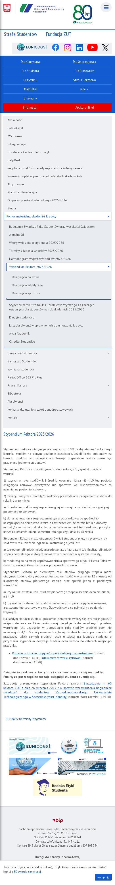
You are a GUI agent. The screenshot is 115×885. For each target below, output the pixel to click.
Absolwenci (15, 401)
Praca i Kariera (58, 385)
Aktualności (15, 120)
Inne (84, 89)
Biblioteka (14, 393)
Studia (12, 208)
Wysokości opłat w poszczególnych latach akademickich (45, 176)
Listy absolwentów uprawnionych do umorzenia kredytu (46, 325)
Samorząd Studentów (22, 361)
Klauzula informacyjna (22, 192)
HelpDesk (14, 160)
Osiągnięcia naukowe (26, 277)
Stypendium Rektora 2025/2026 (59, 267)
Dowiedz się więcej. (28, 872)
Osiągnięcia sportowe (26, 293)
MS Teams (15, 136)
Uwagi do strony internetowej (57, 857)
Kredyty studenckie (21, 317)
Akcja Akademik (19, 333)
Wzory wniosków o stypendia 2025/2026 (36, 243)
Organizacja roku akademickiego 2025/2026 (37, 200)
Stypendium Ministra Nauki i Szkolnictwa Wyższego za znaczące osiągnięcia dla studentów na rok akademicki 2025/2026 (51, 307)
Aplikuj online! (84, 107)
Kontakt (58, 418)
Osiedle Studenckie (22, 341)
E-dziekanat (15, 128)
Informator (30, 107)
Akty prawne (16, 184)
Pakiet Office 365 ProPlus (25, 377)
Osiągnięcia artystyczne (27, 285)
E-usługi (30, 98)
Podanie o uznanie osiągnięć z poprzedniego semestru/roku (52, 653)
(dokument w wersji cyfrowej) (62, 658)
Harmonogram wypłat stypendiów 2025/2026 (40, 259)
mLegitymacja (17, 144)
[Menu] (106, 7)
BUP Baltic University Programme (26, 719)
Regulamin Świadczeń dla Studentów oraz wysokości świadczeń (52, 227)
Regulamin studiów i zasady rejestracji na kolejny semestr (46, 168)
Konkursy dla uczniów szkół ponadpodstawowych (40, 409)
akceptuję (103, 877)
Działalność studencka (58, 353)
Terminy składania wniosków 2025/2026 (36, 251)
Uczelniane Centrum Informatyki (29, 152)
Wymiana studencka (21, 369)
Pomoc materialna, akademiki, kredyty (57, 216)
